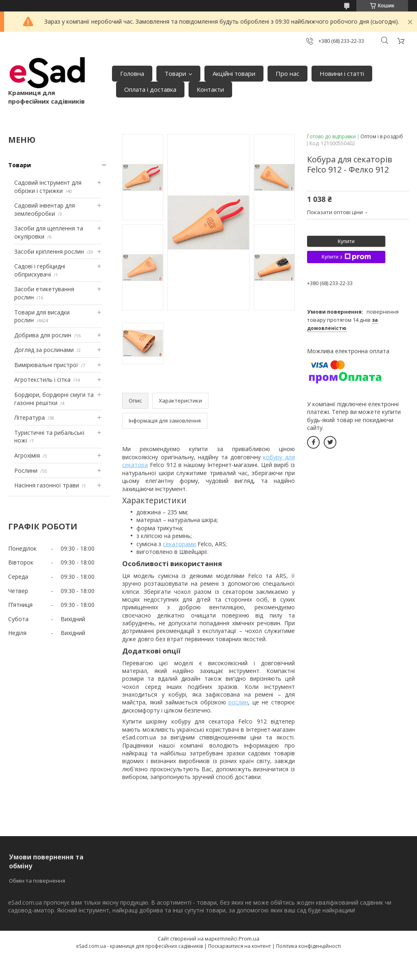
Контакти (210, 89)
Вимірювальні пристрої (46, 365)
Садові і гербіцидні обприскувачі (39, 270)
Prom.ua (249, 938)
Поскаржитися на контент (239, 946)
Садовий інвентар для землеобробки (44, 209)
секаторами (179, 544)
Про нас (287, 73)
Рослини (25, 470)
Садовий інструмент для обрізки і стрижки (47, 187)
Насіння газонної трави (46, 485)
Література (29, 417)
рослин (238, 702)
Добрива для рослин (42, 335)
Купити (346, 241)
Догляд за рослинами (44, 350)
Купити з (346, 257)
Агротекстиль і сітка (42, 379)
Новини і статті (342, 73)
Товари (175, 73)
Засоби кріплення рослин (49, 251)
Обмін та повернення (37, 880)
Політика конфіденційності (308, 946)
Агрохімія (27, 455)
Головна (132, 73)
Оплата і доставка (150, 89)
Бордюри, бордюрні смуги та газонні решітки (54, 399)
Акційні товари (234, 73)
